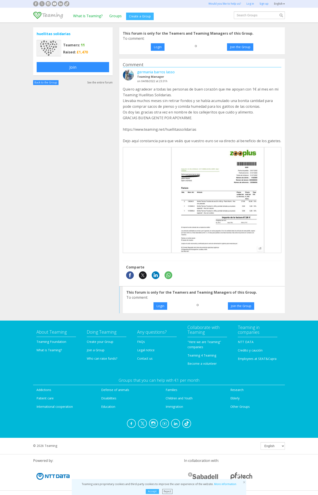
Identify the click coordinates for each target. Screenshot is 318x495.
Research (237, 390)
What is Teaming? (88, 15)
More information (225, 484)
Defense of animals (115, 390)
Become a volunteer (202, 363)
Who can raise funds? (102, 358)
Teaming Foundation (51, 342)
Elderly (235, 398)
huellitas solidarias (53, 33)
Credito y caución (250, 350)
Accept (152, 491)
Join (72, 67)
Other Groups (240, 406)
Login (158, 47)
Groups (115, 15)
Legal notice (146, 350)
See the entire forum (100, 82)
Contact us (145, 358)
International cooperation (54, 406)
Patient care (45, 398)
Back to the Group (45, 82)
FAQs (141, 342)
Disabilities (108, 398)
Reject (167, 491)
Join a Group (95, 350)
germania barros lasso (156, 72)
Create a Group (140, 16)
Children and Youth (179, 398)
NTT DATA (246, 342)
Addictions (43, 390)
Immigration (174, 406)
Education (108, 406)
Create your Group (100, 342)
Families (171, 390)
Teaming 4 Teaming (201, 355)
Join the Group (240, 47)
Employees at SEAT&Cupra (257, 359)
